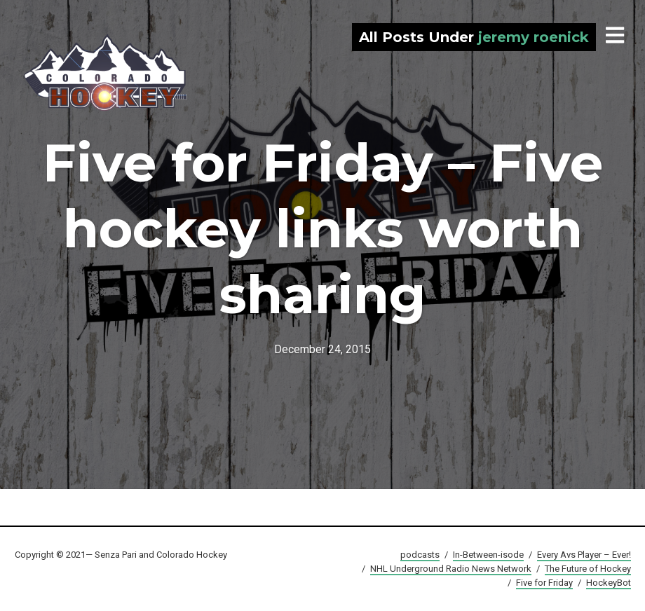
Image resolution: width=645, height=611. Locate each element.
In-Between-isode (488, 554)
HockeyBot (608, 582)
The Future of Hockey (588, 568)
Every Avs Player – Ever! (584, 554)
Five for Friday (544, 582)
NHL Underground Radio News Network (450, 568)
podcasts (420, 554)
